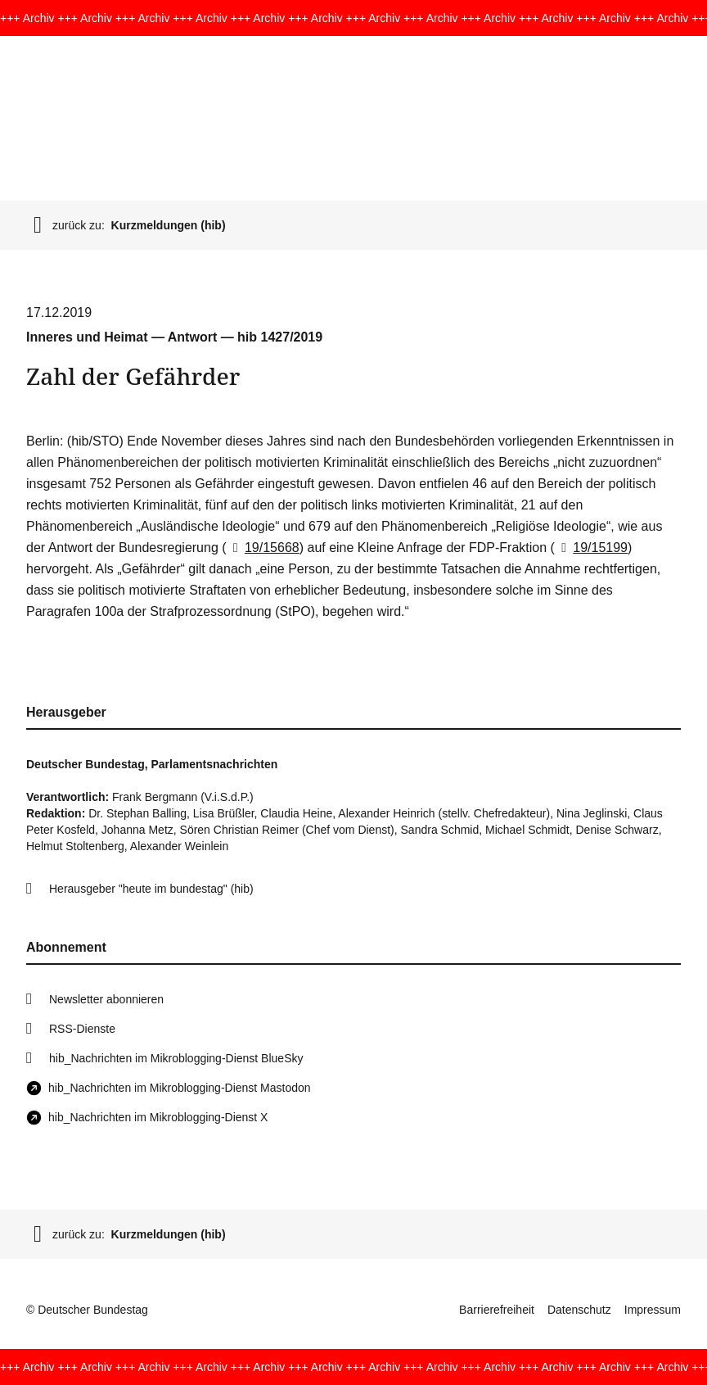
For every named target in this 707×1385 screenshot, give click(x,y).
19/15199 (591, 547)
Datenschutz (579, 1309)
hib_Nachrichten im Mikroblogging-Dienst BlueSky (176, 1058)
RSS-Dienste (82, 1028)
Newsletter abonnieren (106, 999)
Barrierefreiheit (496, 1309)
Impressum (652, 1309)
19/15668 (263, 547)
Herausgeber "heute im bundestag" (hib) (151, 888)
